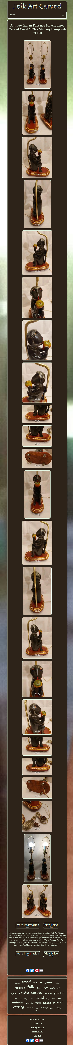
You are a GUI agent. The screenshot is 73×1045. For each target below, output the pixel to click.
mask (57, 983)
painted (57, 1002)
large (48, 998)
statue (38, 1003)
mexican (20, 987)
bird (32, 999)
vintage (42, 987)
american (30, 1008)
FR (39, 1035)
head (20, 999)
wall (35, 982)
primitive (59, 993)
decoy (37, 1010)
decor (15, 999)
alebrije (29, 1003)
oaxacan (48, 993)
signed (47, 1002)
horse (37, 1008)
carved (36, 992)
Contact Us (37, 1023)
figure (13, 993)
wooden (24, 992)
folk (30, 987)
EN (35, 1035)
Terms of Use (37, 1031)
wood (26, 982)
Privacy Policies (37, 1027)
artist (52, 988)
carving (18, 1007)
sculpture (46, 982)
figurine (17, 983)
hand (40, 997)
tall (58, 988)
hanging (58, 1008)
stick (59, 998)
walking (44, 1007)
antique (17, 1002)
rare (53, 999)
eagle (26, 999)
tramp (51, 1008)
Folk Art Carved (37, 1019)
